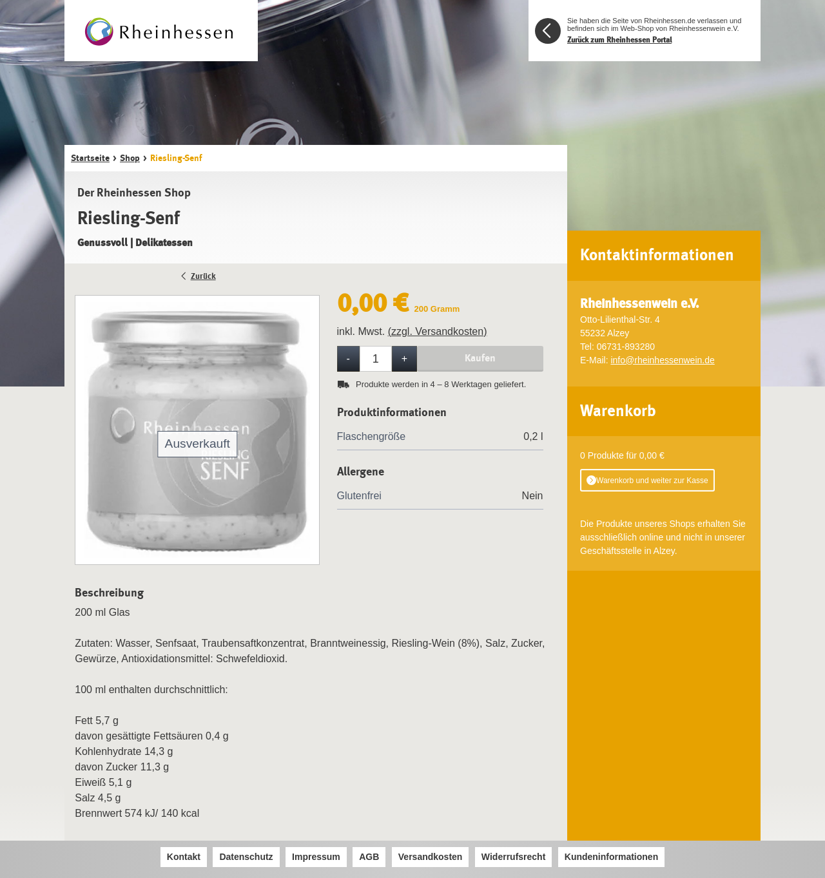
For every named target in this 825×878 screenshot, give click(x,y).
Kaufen (480, 358)
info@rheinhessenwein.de (662, 360)
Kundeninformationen (611, 857)
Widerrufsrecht (513, 857)
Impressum (316, 857)
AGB (369, 857)
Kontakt (183, 857)
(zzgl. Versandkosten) (437, 331)
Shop (130, 158)
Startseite (90, 158)
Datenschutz (246, 857)
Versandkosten (430, 857)
